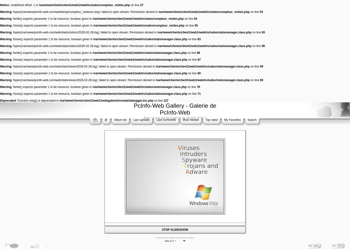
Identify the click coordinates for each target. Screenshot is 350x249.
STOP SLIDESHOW (175, 229)
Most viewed (191, 120)
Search (252, 120)
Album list (120, 120)
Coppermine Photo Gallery (181, 238)
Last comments (166, 120)
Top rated (211, 120)
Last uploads (141, 120)
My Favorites (232, 120)
